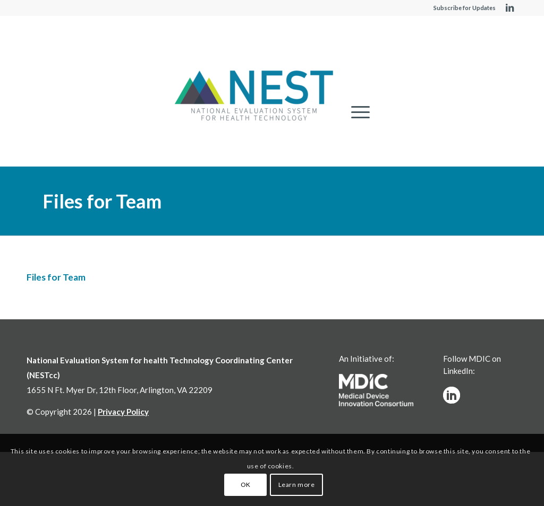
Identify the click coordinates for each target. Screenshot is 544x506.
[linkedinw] (451, 395)
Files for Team (102, 201)
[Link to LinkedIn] (509, 8)
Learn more (296, 484)
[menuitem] (357, 112)
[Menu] (357, 112)
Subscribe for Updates (465, 7)
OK (246, 484)
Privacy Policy (123, 411)
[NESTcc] (254, 96)
